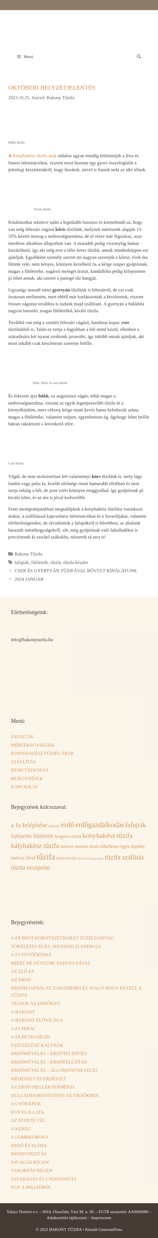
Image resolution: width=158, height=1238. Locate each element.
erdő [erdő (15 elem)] (67, 825)
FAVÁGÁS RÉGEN (30, 1162)
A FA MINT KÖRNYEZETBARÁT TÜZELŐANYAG (62, 938)
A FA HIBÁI (23, 1028)
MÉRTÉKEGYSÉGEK (33, 745)
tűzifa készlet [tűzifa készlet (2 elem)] (66, 858)
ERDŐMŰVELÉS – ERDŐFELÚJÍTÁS (49, 1062)
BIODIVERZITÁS (28, 1153)
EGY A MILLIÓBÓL (31, 1187)
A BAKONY (23, 1012)
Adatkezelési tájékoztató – (69, 1218)
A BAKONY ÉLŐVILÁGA (37, 1020)
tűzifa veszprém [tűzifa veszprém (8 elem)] (30, 867)
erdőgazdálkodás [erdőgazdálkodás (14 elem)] (99, 825)
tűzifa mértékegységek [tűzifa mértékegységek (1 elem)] (91, 858)
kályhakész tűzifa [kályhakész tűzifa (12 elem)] (35, 845)
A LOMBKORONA (30, 1137)
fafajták (22, 562)
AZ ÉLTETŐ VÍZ (27, 1120)
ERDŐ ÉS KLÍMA (29, 1145)
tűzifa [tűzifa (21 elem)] (46, 856)
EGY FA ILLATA (27, 1112)
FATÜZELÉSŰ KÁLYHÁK (37, 1045)
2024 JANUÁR (29, 579)
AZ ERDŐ (21, 979)
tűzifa (55, 562)
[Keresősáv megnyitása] (139, 56)
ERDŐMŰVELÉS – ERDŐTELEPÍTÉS (49, 1053)
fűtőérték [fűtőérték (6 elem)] (43, 836)
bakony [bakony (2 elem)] (54, 826)
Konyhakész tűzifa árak (35, 155)
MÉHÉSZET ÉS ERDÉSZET (38, 1078)
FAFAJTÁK (22, 736)
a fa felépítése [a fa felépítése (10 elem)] (29, 825)
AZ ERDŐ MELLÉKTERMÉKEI (43, 1087)
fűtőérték (39, 562)
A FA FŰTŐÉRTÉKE (31, 954)
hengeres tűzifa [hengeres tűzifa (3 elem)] (68, 836)
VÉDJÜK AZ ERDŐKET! (36, 1003)
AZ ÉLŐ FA (22, 971)
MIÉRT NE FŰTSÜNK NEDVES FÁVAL (51, 963)
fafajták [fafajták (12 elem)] (135, 825)
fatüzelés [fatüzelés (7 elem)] (21, 836)
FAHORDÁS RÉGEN (31, 1170)
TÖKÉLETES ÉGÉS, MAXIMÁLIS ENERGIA (56, 946)
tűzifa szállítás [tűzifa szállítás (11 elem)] (124, 857)
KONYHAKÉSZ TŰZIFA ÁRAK (42, 753)
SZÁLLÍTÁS (23, 761)
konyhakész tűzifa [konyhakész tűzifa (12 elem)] (108, 835)
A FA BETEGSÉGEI (30, 1036)
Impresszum (101, 1218)
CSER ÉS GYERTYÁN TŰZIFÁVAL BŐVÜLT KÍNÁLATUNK (76, 570)
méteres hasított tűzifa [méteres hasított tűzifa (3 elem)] (79, 846)
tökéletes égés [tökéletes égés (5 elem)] (115, 846)
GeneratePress (110, 1229)
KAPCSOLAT (24, 786)
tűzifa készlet (75, 562)
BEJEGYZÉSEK (27, 778)
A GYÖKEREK (26, 1103)
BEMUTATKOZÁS (29, 770)
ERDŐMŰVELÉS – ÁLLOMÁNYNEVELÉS (54, 1070)
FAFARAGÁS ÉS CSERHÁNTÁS (43, 1179)
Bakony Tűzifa (28, 554)
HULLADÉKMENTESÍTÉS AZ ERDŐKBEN (54, 1095)
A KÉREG (21, 1128)
